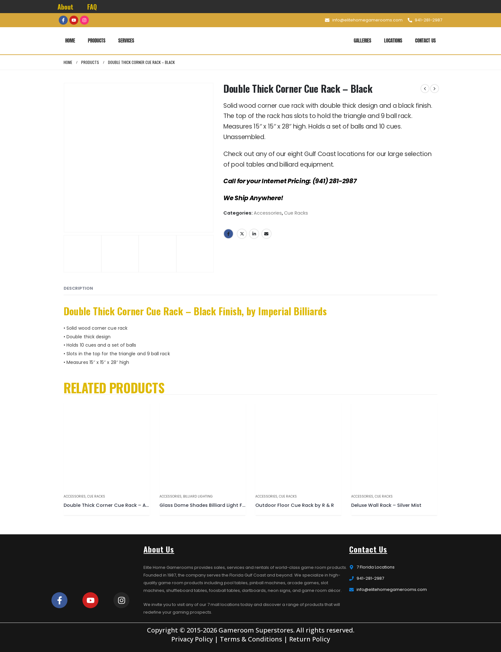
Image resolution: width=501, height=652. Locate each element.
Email (266, 234)
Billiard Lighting (198, 496)
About (65, 7)
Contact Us (425, 40)
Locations (393, 40)
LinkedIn (254, 234)
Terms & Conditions (251, 639)
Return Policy (309, 639)
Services (126, 40)
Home (70, 40)
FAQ (92, 7)
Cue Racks (296, 213)
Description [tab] (78, 288)
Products (96, 40)
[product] (107, 445)
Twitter (242, 234)
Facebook (228, 234)
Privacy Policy (192, 639)
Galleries (362, 40)
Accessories (268, 213)
